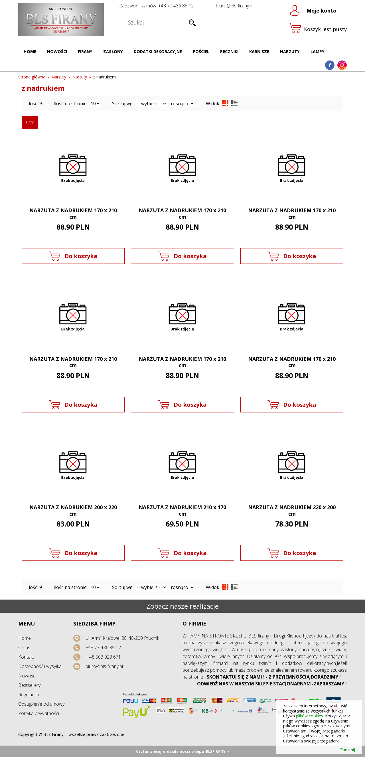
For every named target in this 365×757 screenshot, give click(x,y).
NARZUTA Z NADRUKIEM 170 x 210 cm (73, 213)
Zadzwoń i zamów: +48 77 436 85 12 (156, 6)
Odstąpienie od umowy (41, 704)
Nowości (57, 51)
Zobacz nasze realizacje (182, 606)
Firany (85, 51)
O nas (24, 647)
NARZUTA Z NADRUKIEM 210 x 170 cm (182, 510)
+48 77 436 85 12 (103, 647)
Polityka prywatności (38, 713)
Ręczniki (229, 51)
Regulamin (28, 694)
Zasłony (113, 51)
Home (30, 51)
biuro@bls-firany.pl (234, 6)
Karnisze (259, 51)
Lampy (318, 51)
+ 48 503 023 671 (103, 657)
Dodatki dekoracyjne (158, 51)
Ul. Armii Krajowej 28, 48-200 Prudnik (122, 638)
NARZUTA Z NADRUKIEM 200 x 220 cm (73, 510)
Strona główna (31, 77)
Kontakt (26, 657)
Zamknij (347, 749)
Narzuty (290, 51)
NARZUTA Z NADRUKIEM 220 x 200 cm (292, 510)
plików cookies (309, 715)
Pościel (201, 51)
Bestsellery (29, 685)
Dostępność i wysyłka (40, 666)
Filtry (30, 122)
